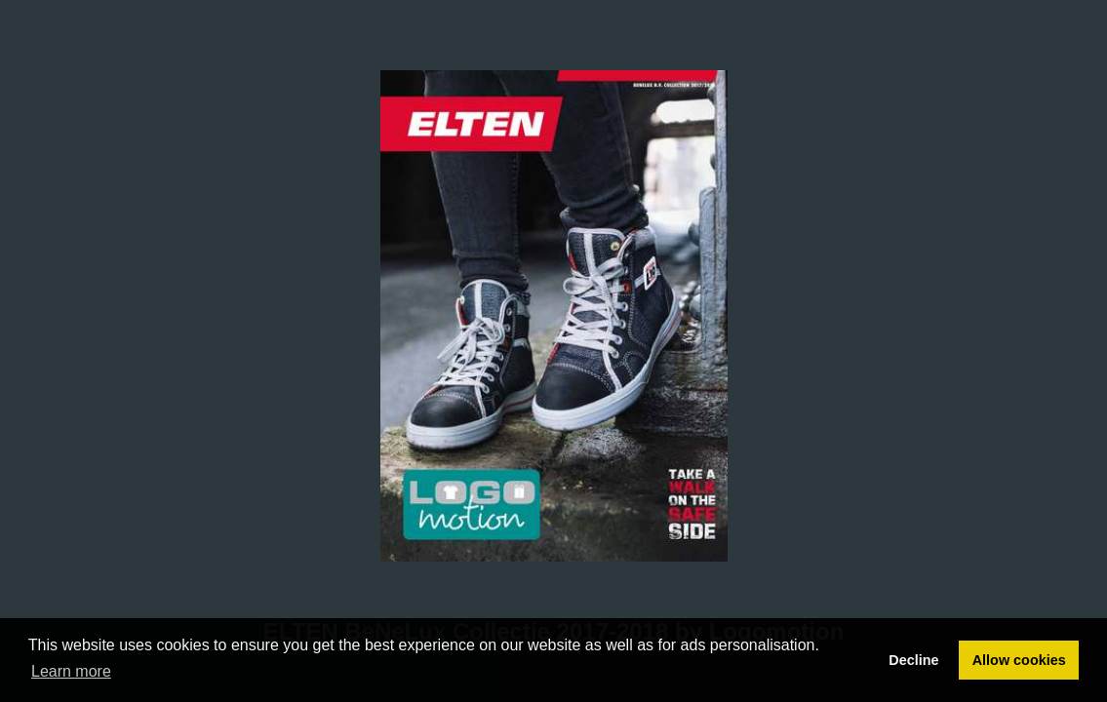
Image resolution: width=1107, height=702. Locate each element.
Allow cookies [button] (1019, 660)
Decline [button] (913, 660)
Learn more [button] (71, 671)
